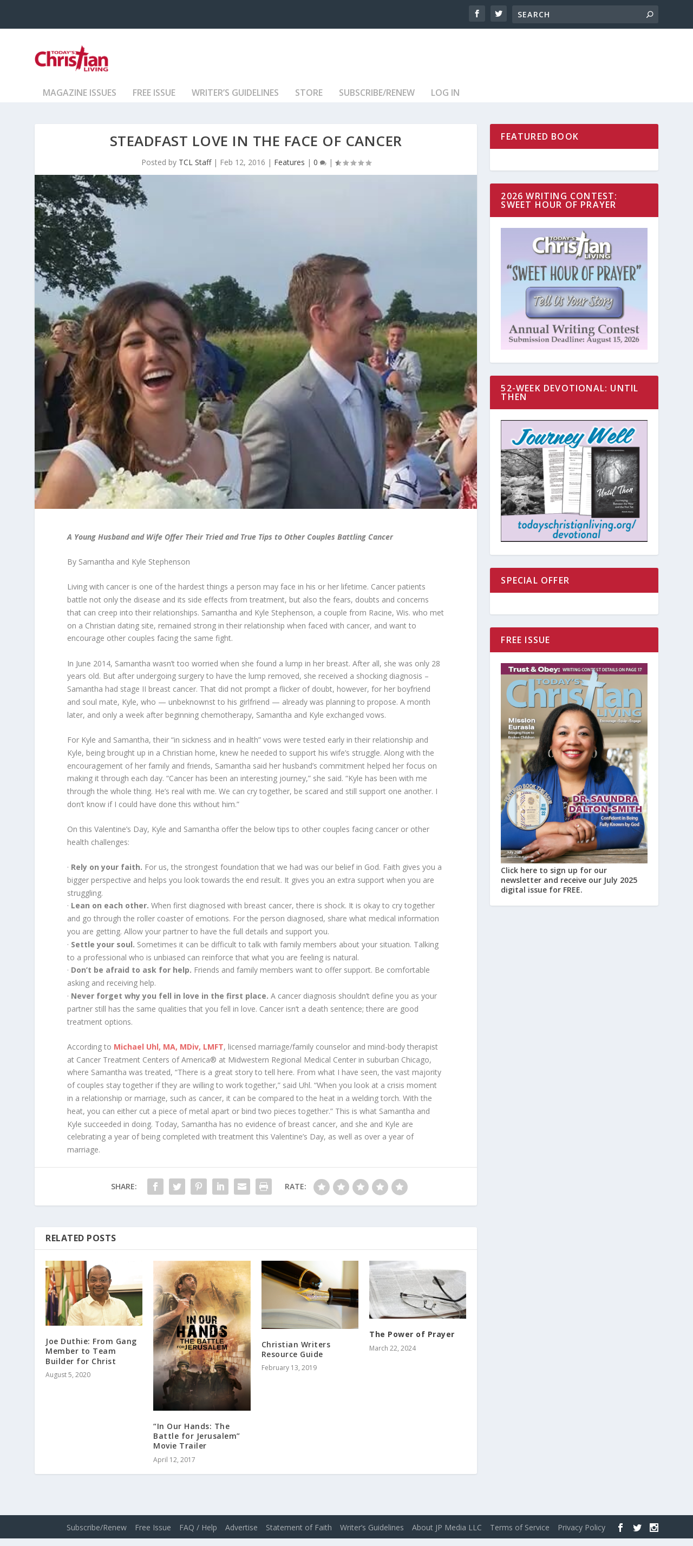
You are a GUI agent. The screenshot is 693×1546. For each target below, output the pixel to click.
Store (309, 101)
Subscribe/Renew (377, 101)
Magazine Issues (79, 101)
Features (289, 170)
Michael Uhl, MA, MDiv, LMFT (169, 1054)
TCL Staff (195, 170)
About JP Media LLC (447, 1535)
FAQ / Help (198, 1535)
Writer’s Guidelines (235, 101)
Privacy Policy (581, 1535)
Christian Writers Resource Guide (296, 1357)
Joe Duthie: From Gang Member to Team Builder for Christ (91, 1358)
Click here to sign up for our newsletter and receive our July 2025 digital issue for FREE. (569, 887)
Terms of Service (520, 1535)
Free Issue (154, 101)
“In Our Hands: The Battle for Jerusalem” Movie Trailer (196, 1443)
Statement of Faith (299, 1535)
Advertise (241, 1535)
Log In (445, 101)
